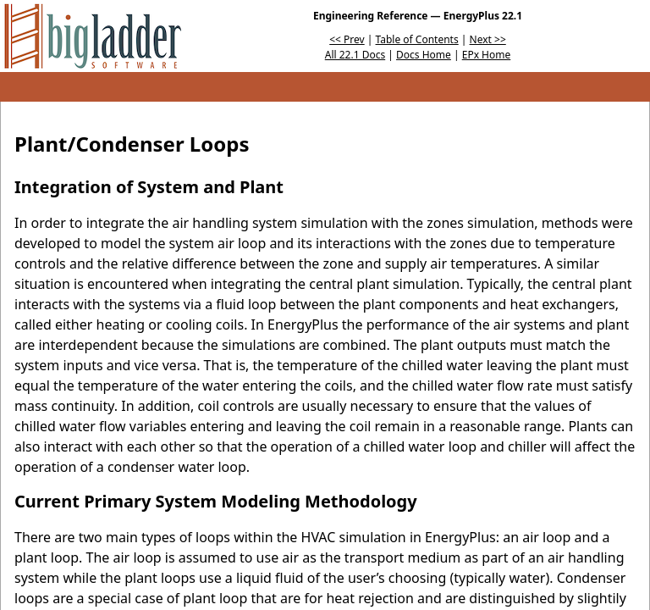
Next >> (488, 39)
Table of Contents (417, 39)
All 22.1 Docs (355, 54)
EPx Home (486, 54)
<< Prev (346, 39)
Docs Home (423, 54)
